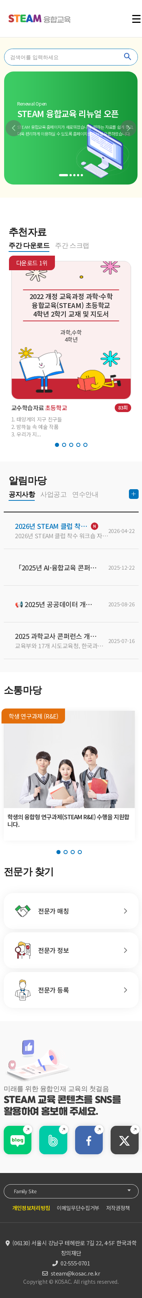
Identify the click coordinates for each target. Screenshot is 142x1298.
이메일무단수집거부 (78, 1208)
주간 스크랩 (72, 245)
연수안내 (85, 494)
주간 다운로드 (29, 245)
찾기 (128, 57)
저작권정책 (118, 1208)
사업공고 (53, 494)
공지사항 (22, 494)
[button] (13, 128)
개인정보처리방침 (31, 1208)
